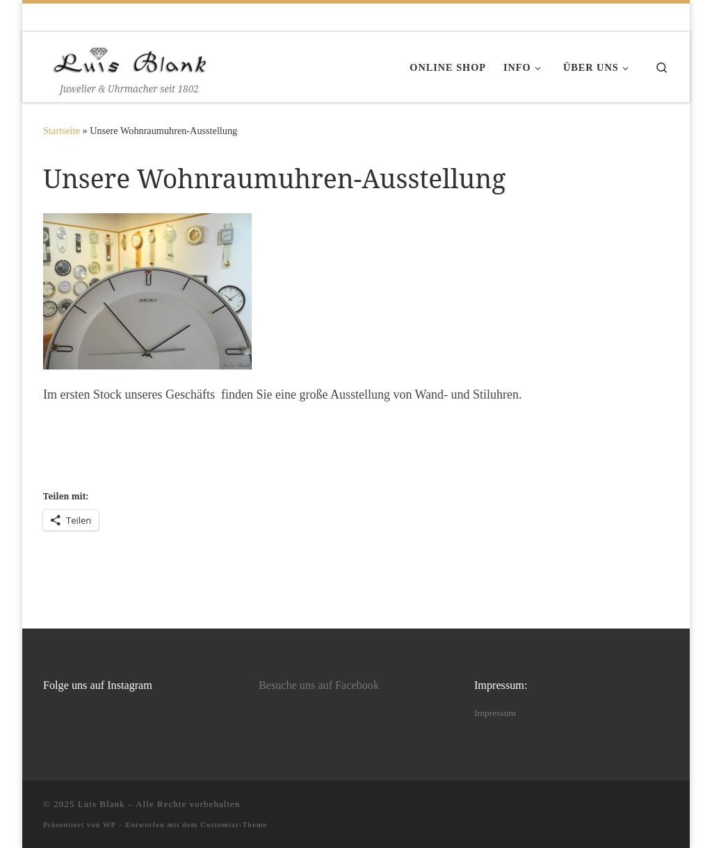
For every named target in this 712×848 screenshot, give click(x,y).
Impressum (495, 713)
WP (109, 824)
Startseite (61, 130)
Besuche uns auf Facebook (319, 685)
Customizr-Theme (233, 824)
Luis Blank (101, 804)
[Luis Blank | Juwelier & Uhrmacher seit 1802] (130, 57)
